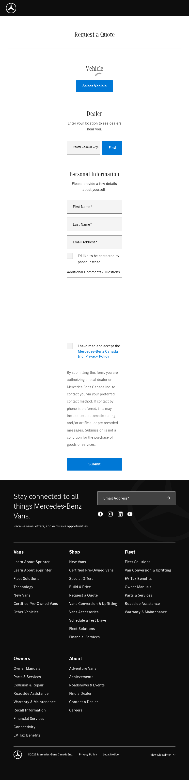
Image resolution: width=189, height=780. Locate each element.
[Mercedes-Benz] (11, 8)
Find (112, 147)
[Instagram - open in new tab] (110, 514)
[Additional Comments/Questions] (94, 296)
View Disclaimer (162, 755)
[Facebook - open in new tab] (100, 514)
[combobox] (83, 147)
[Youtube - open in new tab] (130, 514)
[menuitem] (32, 561)
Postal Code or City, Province (86, 147)
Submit (94, 464)
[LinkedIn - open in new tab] (120, 514)
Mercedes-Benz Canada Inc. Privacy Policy (98, 354)
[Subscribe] (168, 498)
